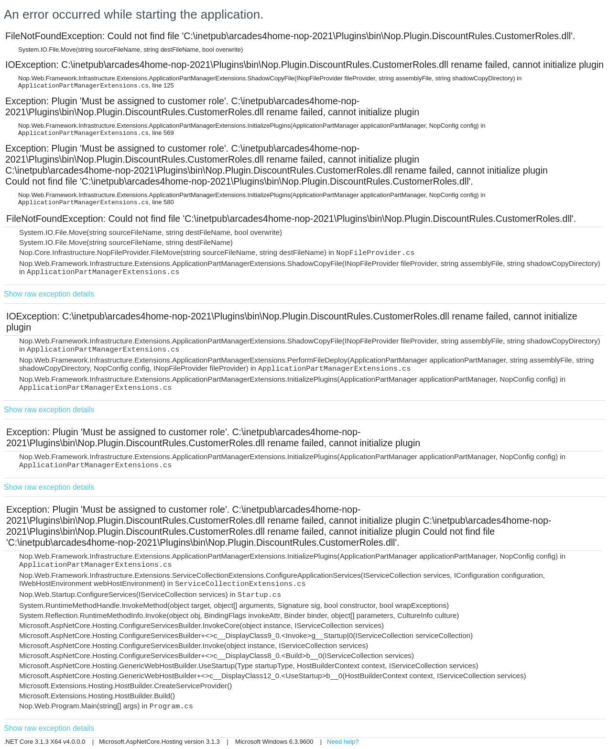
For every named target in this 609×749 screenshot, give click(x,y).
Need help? (343, 741)
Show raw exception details (49, 294)
